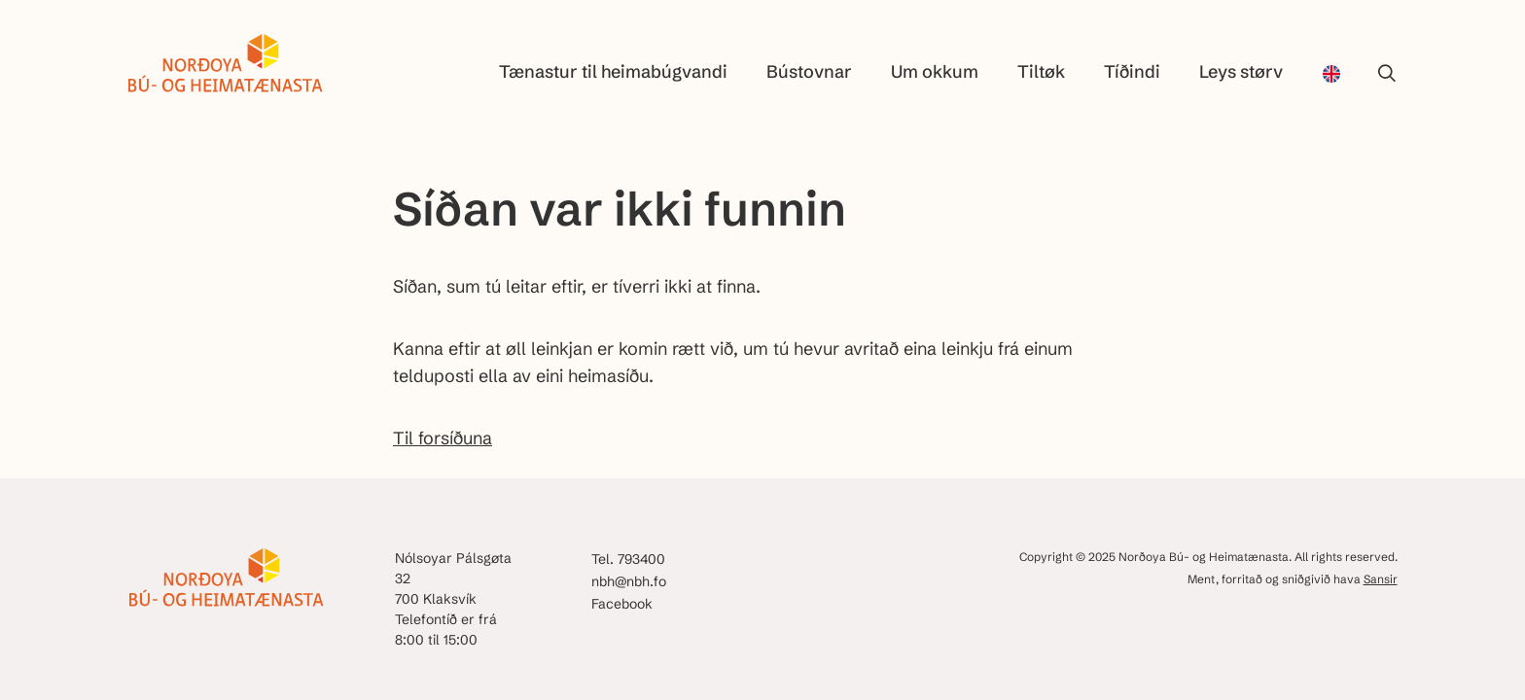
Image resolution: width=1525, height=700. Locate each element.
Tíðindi (1132, 71)
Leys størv (1241, 71)
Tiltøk (1041, 71)
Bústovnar (809, 71)
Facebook (622, 603)
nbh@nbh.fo (628, 581)
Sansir (1381, 579)
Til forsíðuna (442, 438)
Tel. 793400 (628, 559)
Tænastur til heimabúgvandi (613, 71)
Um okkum (934, 71)
